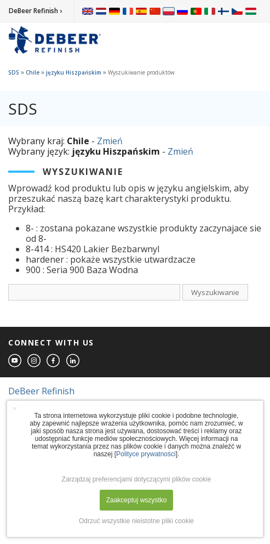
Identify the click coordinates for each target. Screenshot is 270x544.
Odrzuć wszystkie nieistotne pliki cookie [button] (136, 521)
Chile (32, 72)
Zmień (110, 141)
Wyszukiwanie (215, 292)
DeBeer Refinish (41, 391)
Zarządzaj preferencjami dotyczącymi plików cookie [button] (136, 479)
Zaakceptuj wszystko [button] (136, 500)
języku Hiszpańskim (73, 72)
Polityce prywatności (146, 454)
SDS (13, 72)
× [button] (15, 408)
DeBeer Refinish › (35, 10)
